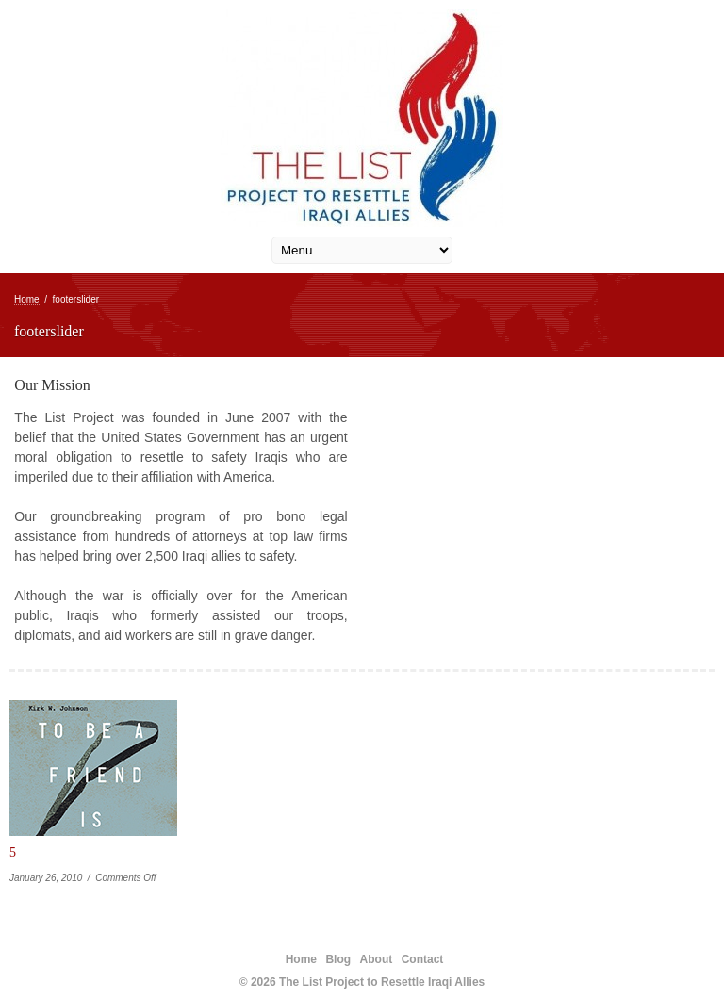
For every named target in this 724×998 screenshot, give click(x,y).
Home (27, 299)
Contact (423, 959)
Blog (338, 959)
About (376, 959)
